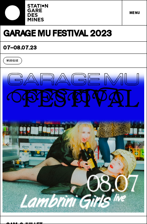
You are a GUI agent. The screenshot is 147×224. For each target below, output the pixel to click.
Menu (134, 13)
